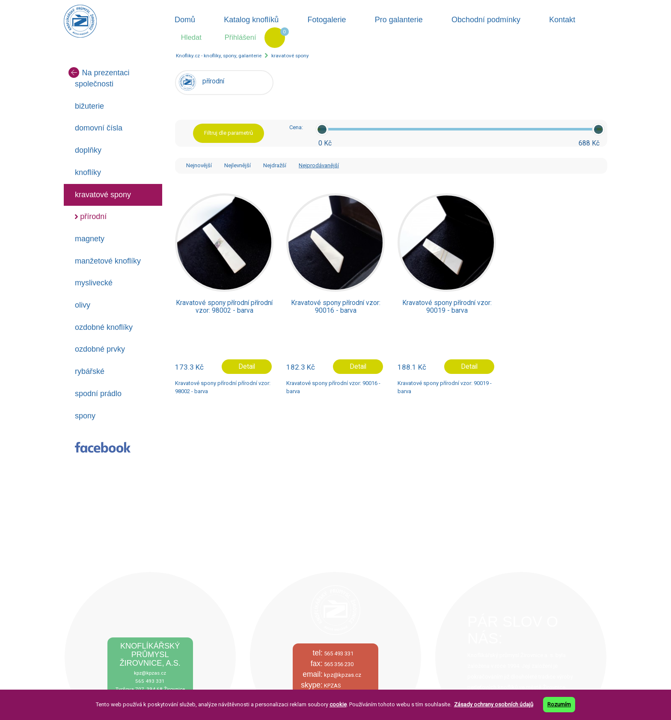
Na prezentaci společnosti (99, 77)
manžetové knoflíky (108, 261)
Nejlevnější (237, 165)
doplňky (88, 150)
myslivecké (94, 283)
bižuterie (89, 106)
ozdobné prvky (100, 349)
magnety (89, 238)
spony (85, 416)
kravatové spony (290, 56)
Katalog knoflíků (251, 19)
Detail (246, 366)
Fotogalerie (327, 19)
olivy (82, 305)
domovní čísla (98, 128)
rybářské (89, 371)
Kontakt (562, 19)
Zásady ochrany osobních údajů (493, 704)
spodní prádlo (98, 393)
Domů (185, 19)
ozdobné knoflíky (104, 327)
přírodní (93, 216)
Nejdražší (274, 165)
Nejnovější (199, 165)
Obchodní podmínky (485, 19)
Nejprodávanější (319, 165)
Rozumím (559, 704)
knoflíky (88, 172)
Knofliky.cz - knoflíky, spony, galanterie (218, 56)
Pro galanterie (399, 19)
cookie (338, 704)
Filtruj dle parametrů (228, 133)
